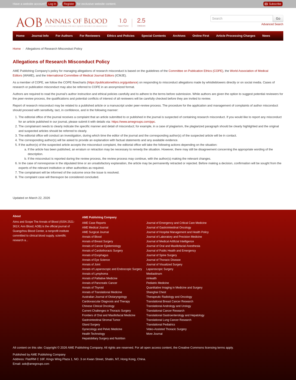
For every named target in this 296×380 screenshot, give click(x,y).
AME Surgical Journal (95, 232)
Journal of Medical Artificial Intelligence (170, 241)
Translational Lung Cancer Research (168, 320)
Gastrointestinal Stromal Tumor (101, 320)
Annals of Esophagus (95, 255)
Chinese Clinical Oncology (98, 306)
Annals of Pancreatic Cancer (99, 283)
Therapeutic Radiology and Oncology (169, 296)
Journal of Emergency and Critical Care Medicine (176, 223)
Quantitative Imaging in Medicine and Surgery (174, 287)
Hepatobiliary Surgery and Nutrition (103, 338)
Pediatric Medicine (157, 283)
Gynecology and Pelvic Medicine (102, 329)
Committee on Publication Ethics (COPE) (196, 71)
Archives (179, 35)
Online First (200, 35)
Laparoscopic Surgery (159, 269)
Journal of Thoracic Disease (163, 259)
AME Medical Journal (95, 227)
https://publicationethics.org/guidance (112, 82)
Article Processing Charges (235, 35)
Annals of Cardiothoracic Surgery (102, 250)
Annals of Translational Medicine (102, 292)
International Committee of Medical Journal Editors (80, 75)
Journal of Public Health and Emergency (171, 250)
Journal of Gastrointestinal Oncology (168, 227)
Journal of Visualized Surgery (164, 264)
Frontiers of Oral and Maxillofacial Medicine (108, 315)
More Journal (154, 333)
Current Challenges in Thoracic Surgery (106, 310)
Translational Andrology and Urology (168, 306)
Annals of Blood (92, 236)
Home (20, 35)
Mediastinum (154, 273)
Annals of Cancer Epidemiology (101, 246)
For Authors (64, 35)
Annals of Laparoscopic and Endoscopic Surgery (112, 269)
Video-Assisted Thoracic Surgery (166, 329)
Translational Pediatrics (160, 324)
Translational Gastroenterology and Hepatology (175, 315)
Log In (52, 4)
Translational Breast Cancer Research (169, 301)
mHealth (151, 278)
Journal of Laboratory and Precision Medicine (174, 236)
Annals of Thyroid (93, 287)
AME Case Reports (94, 223)
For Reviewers (90, 35)
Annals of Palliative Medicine (99, 278)
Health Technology (93, 333)
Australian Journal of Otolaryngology (104, 296)
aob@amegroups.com (35, 363)
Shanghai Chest (156, 292)
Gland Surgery (91, 324)
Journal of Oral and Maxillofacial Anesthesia (173, 246)
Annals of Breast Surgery (97, 241)
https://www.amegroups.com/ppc (133, 121)
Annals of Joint (91, 264)
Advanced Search (272, 24)
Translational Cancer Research (165, 310)
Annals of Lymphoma (95, 273)
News (266, 35)
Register (69, 4)
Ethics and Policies (121, 35)
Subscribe (273, 4)
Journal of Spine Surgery (161, 255)
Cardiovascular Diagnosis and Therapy (106, 301)
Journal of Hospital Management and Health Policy (177, 232)
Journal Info (40, 35)
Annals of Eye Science (96, 259)
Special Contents (154, 35)
